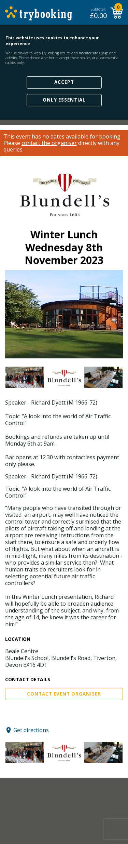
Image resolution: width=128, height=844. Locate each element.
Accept (64, 82)
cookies (23, 53)
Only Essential (64, 100)
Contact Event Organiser (64, 694)
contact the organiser (49, 143)
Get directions (31, 730)
